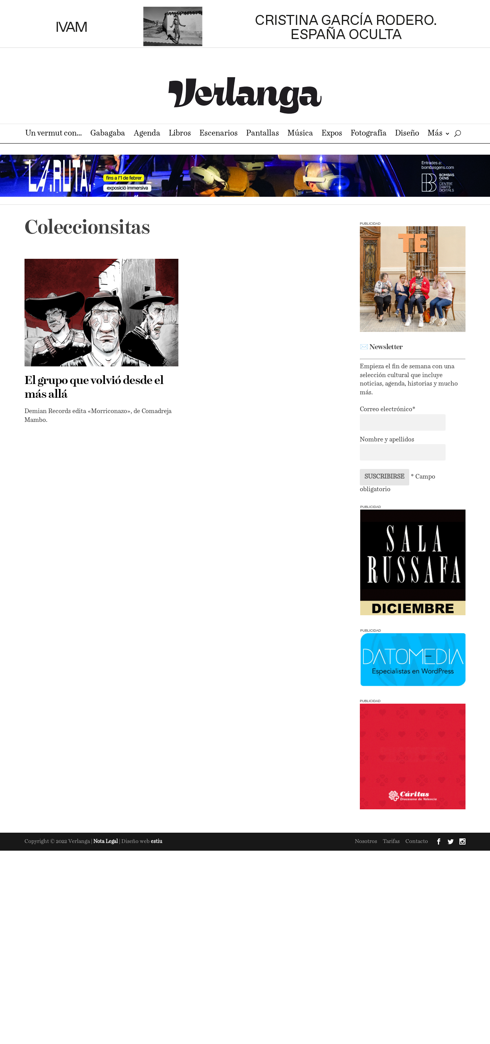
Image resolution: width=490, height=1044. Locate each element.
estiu (156, 841)
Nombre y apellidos (387, 440)
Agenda (147, 134)
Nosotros (366, 841)
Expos (332, 134)
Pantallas (262, 134)
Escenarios (218, 134)
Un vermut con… (53, 134)
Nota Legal (106, 841)
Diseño (407, 134)
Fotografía (369, 134)
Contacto (416, 841)
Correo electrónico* (387, 410)
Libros (180, 134)
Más (435, 134)
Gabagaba (107, 134)
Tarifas (391, 841)
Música (300, 134)
